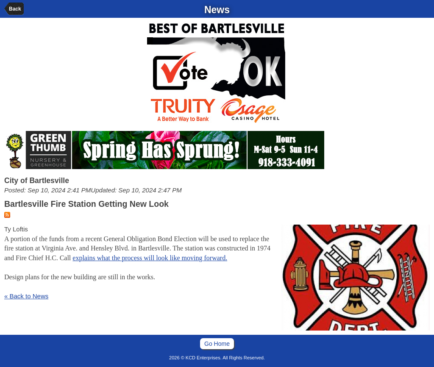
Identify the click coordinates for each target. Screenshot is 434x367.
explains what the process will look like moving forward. (149, 257)
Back (15, 9)
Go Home (217, 343)
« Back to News (26, 296)
